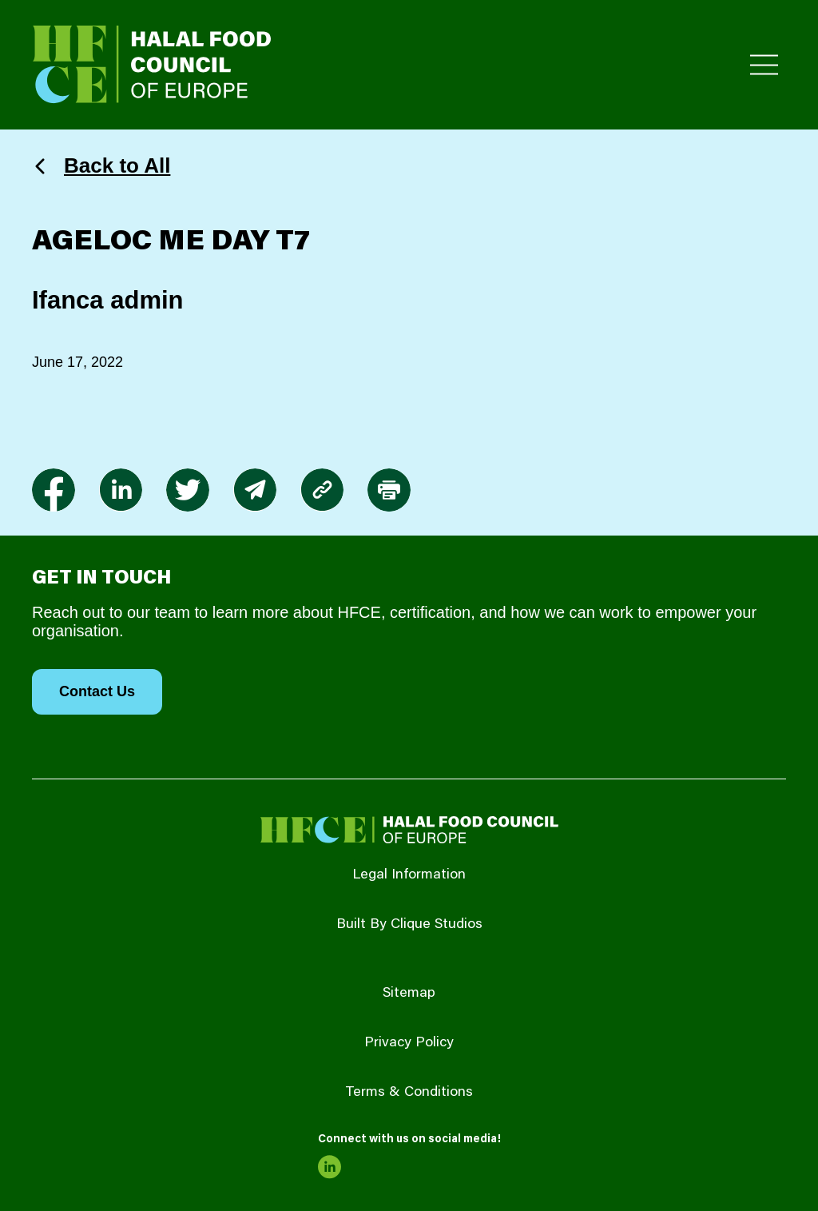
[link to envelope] (254, 490)
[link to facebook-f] (53, 490)
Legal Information (409, 875)
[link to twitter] (187, 490)
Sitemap (409, 993)
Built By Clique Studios (409, 925)
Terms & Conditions (409, 1093)
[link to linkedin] (120, 490)
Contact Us (97, 691)
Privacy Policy (409, 1043)
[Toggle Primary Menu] (764, 65)
